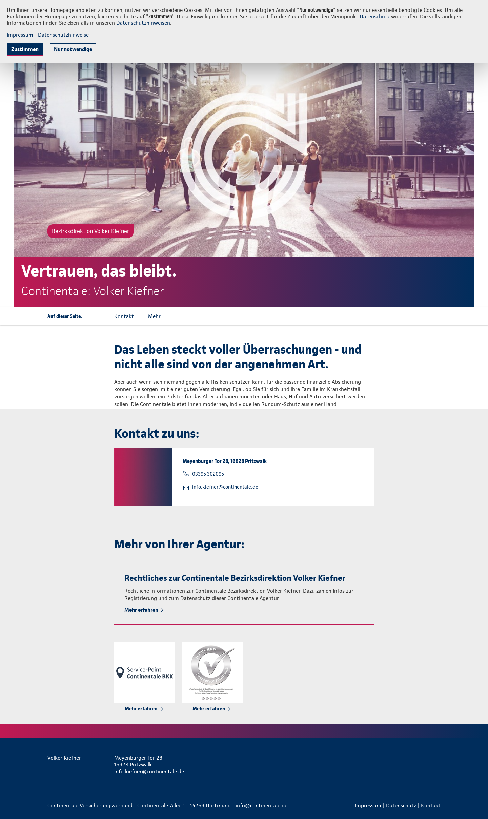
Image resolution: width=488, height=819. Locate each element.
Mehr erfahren (141, 610)
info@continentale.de (261, 805)
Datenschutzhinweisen (143, 23)
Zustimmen (25, 49)
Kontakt (431, 805)
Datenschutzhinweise (63, 35)
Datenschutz (375, 16)
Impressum (20, 35)
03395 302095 (208, 474)
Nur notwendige (73, 49)
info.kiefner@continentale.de (225, 487)
